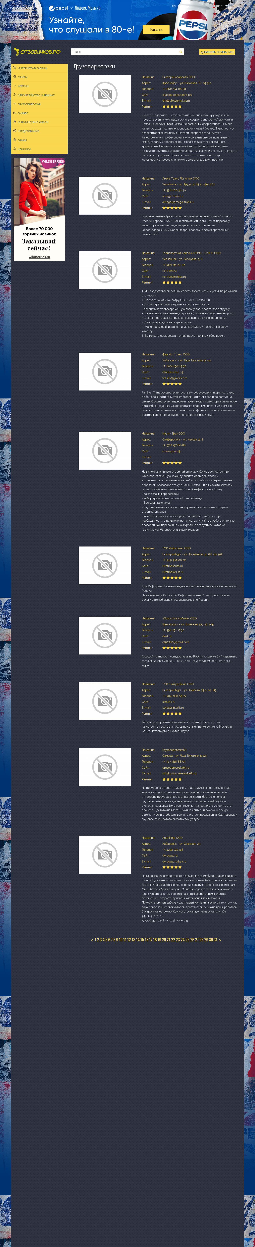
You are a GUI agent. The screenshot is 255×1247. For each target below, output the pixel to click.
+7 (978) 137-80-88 (173, 445)
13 (133, 940)
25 (187, 940)
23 (178, 940)
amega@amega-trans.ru (178, 202)
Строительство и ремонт (34, 95)
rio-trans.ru (169, 270)
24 (183, 940)
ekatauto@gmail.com (176, 100)
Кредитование (26, 131)
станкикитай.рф (172, 372)
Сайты (20, 77)
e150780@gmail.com (175, 642)
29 (206, 940)
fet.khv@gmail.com (174, 378)
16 (146, 940)
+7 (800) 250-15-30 (174, 366)
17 (150, 940)
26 (192, 940)
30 (211, 940)
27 (197, 940)
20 (164, 940)
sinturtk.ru (168, 701)
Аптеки (20, 86)
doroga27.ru (170, 855)
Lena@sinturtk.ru (173, 707)
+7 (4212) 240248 (172, 849)
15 (142, 940)
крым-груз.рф (171, 451)
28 (201, 940)
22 (173, 940)
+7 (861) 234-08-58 (174, 88)
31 (215, 940)
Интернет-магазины (30, 68)
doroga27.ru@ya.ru (174, 861)
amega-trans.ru (172, 196)
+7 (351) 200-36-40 (174, 190)
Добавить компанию (217, 52)
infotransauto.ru (172, 566)
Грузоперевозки (27, 104)
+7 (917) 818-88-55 (173, 761)
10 (121, 940)
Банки (20, 140)
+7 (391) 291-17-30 (173, 630)
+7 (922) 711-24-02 (173, 265)
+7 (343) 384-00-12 (174, 560)
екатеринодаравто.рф (177, 94)
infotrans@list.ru (172, 572)
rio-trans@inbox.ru (174, 276)
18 (155, 940)
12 (129, 940)
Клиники (22, 149)
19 (159, 940)
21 (168, 940)
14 (138, 940)
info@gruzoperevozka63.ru (179, 773)
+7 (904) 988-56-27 (174, 696)
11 (125, 940)
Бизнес (20, 113)
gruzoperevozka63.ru (175, 767)
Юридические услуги (30, 122)
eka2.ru (167, 636)
